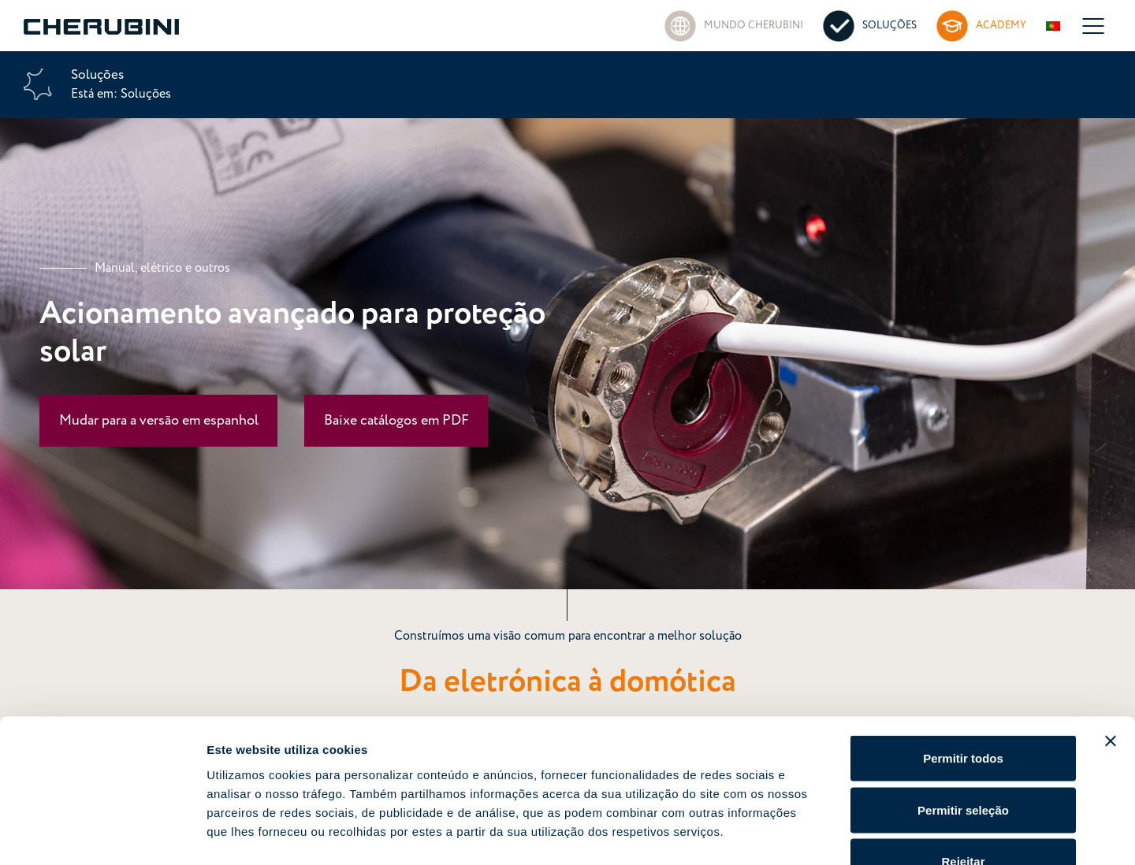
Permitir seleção (963, 710)
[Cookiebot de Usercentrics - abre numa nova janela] (102, 834)
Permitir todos (963, 658)
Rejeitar (962, 761)
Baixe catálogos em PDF (396, 420)
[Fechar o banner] (1110, 641)
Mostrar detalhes (865, 834)
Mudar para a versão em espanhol (159, 420)
